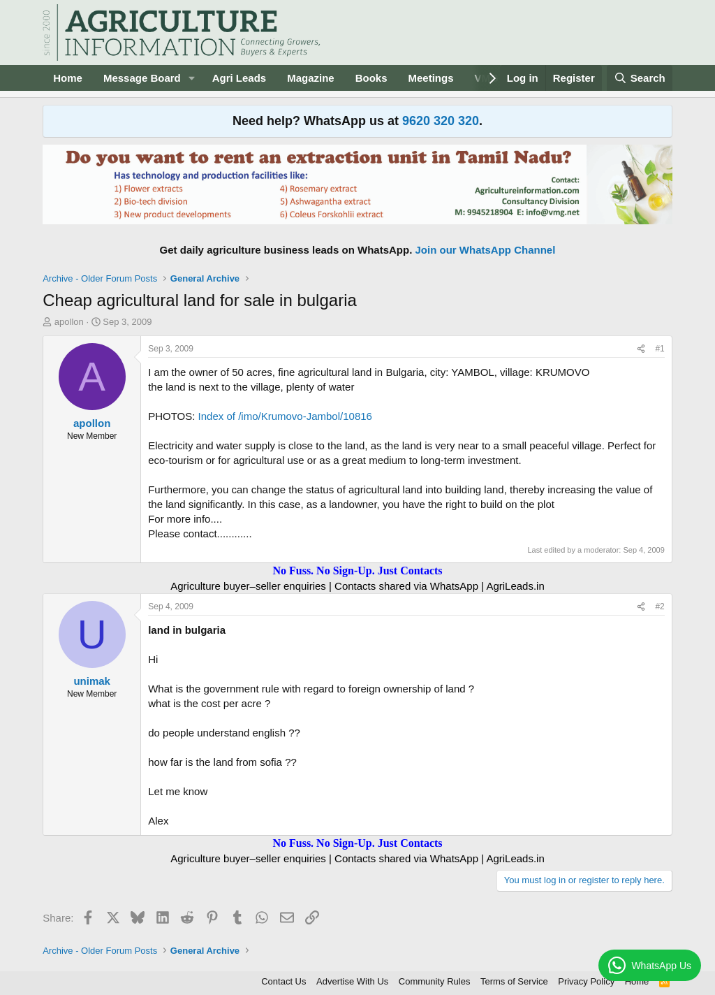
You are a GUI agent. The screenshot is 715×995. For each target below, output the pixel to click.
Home (67, 78)
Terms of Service (514, 981)
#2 (659, 606)
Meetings (431, 78)
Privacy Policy (586, 981)
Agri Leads (239, 78)
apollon (69, 322)
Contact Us (283, 981)
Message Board (142, 78)
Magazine (310, 78)
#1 (659, 349)
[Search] (639, 78)
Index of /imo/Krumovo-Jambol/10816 (285, 416)
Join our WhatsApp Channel (485, 250)
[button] (192, 78)
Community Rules (435, 981)
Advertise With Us (352, 981)
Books (371, 78)
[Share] (641, 349)
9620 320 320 (440, 121)
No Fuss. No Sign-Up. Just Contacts (357, 570)
